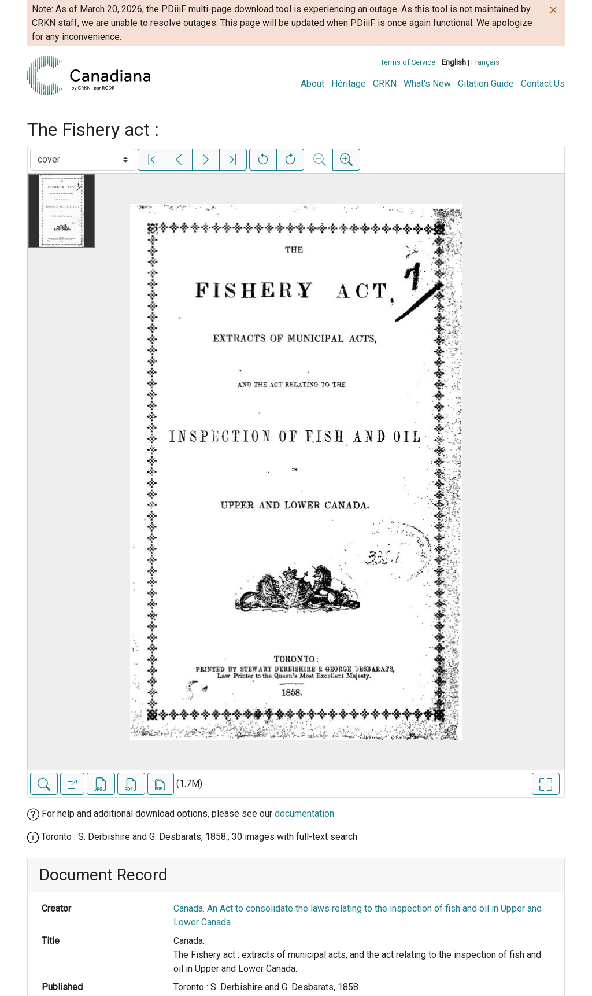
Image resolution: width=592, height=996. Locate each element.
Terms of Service (407, 62)
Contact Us (543, 83)
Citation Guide (486, 83)
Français (485, 62)
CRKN (385, 83)
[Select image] (82, 160)
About (312, 83)
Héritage (348, 83)
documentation (304, 813)
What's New (427, 83)
